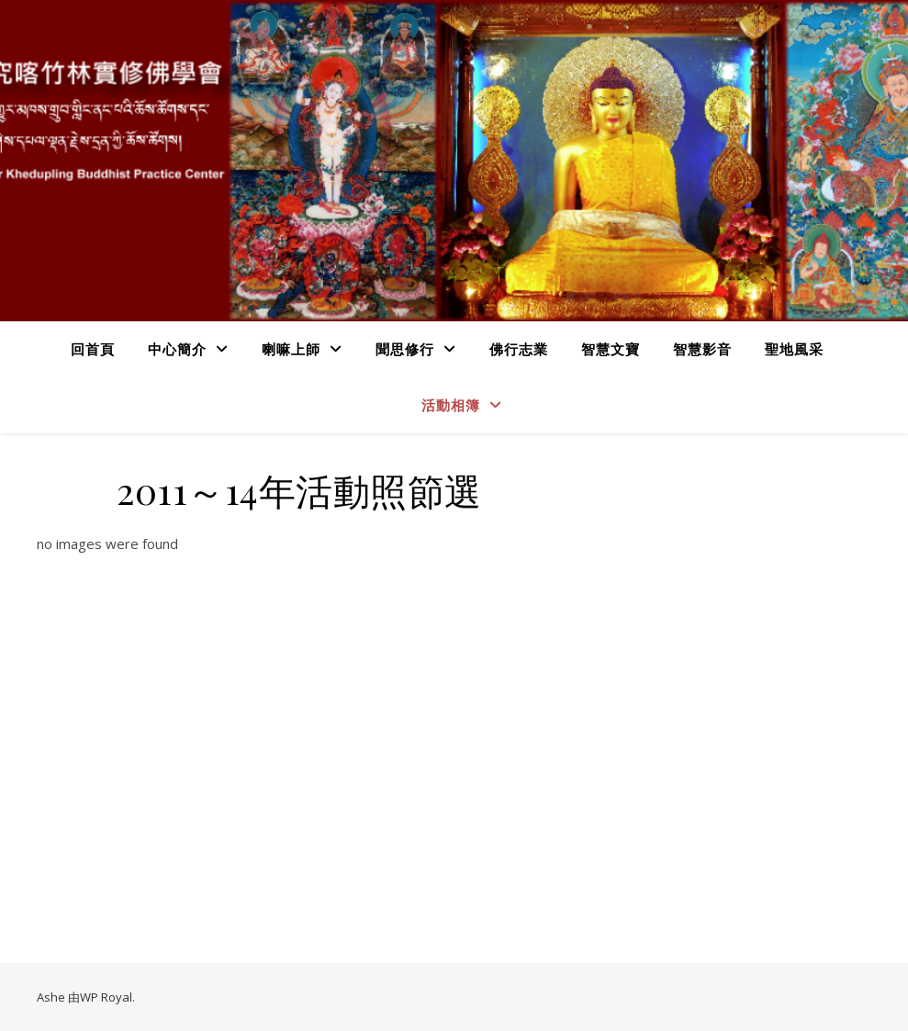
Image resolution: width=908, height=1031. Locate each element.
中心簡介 (177, 349)
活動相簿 (450, 405)
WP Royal (106, 997)
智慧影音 (702, 349)
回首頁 (93, 349)
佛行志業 (518, 349)
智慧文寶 (610, 349)
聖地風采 (794, 349)
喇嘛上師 (291, 349)
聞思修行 (405, 349)
